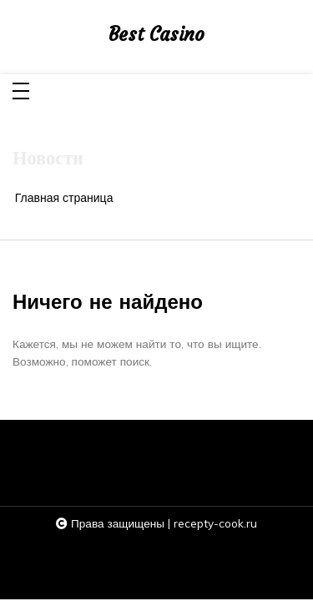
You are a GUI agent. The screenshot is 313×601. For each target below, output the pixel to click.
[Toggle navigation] (21, 92)
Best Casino (156, 34)
